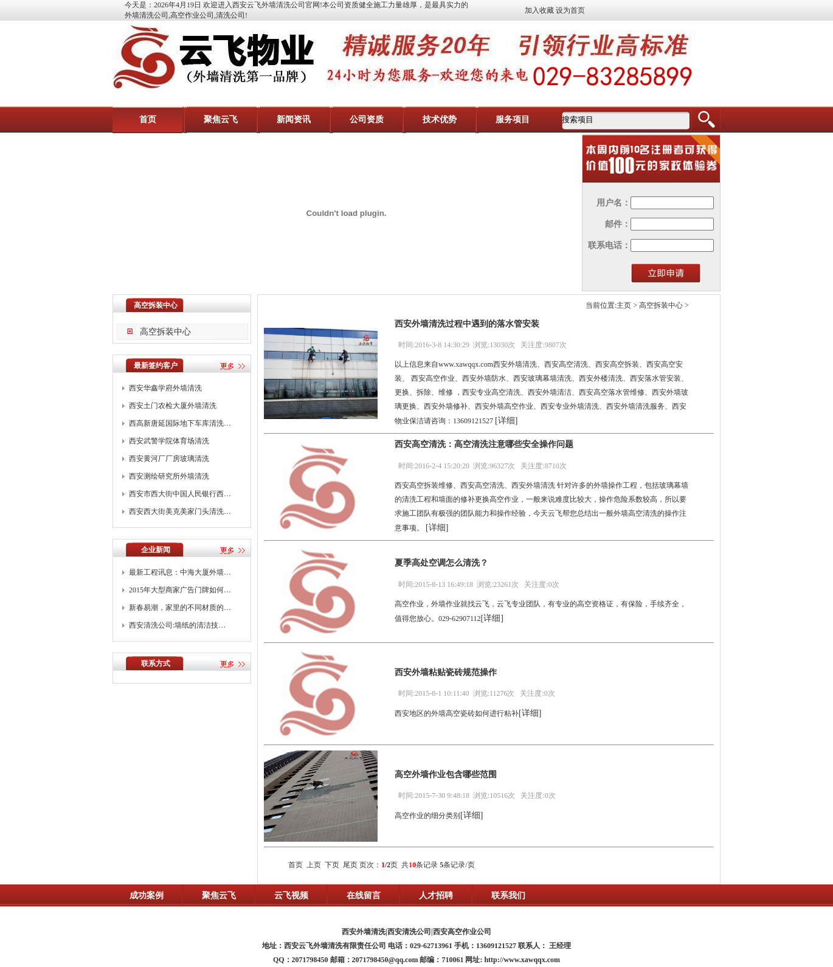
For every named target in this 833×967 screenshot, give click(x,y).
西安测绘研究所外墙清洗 (169, 476)
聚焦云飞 (221, 119)
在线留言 (364, 895)
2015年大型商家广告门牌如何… (180, 590)
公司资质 (367, 119)
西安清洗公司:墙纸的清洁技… (177, 625)
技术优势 (440, 119)
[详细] (506, 420)
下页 (332, 865)
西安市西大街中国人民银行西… (180, 494)
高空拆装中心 (165, 331)
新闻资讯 (294, 119)
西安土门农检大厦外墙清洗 (172, 405)
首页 (147, 119)
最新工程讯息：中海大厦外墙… (180, 572)
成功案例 (147, 895)
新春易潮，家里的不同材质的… (180, 607)
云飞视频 (291, 895)
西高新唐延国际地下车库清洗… (180, 423)
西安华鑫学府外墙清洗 (165, 388)
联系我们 (508, 895)
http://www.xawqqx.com (522, 959)
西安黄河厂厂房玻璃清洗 (169, 458)
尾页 (350, 865)
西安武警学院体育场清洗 (169, 441)
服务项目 (513, 119)
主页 (624, 305)
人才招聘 (436, 895)
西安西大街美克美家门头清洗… (180, 511)
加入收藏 (539, 10)
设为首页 (570, 10)
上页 (313, 865)
